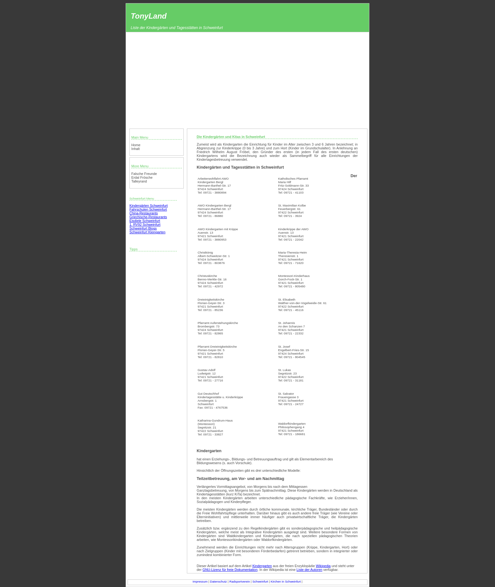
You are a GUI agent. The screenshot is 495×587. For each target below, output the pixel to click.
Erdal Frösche (141, 177)
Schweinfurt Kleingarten (147, 232)
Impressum (200, 581)
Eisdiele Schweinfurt (144, 221)
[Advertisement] (247, 79)
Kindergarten (262, 566)
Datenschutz (218, 581)
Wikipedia (323, 566)
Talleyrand (139, 181)
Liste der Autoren (309, 570)
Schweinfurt (260, 581)
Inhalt (135, 149)
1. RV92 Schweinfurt (144, 224)
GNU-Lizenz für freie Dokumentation (230, 570)
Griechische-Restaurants (148, 217)
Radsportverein (239, 581)
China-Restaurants (143, 213)
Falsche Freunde (144, 174)
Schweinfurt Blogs (143, 228)
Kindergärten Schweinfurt (148, 205)
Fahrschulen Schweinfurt (148, 209)
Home (135, 145)
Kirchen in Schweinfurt (286, 581)
